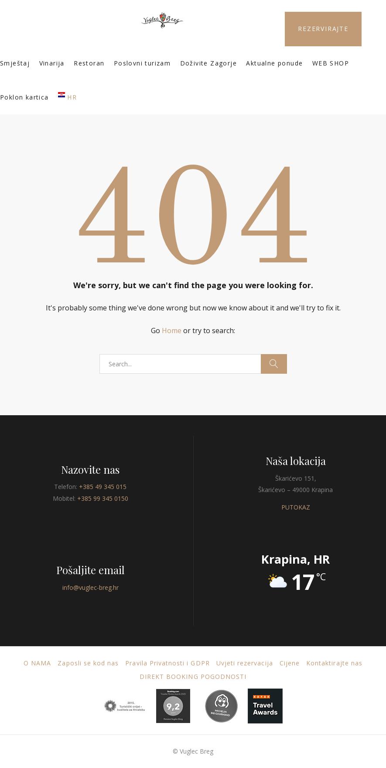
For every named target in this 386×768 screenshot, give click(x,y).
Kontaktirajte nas (334, 663)
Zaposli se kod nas (88, 663)
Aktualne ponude (274, 63)
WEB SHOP (330, 63)
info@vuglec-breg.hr (90, 587)
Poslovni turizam (142, 63)
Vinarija (52, 63)
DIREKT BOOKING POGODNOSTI (193, 676)
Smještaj (15, 63)
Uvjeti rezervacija (244, 663)
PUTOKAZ (295, 507)
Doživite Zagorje (208, 63)
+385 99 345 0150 (102, 498)
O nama (37, 663)
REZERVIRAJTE (323, 28)
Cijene (290, 663)
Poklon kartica (24, 97)
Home (171, 330)
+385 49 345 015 (102, 486)
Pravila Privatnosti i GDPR (167, 663)
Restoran (89, 63)
